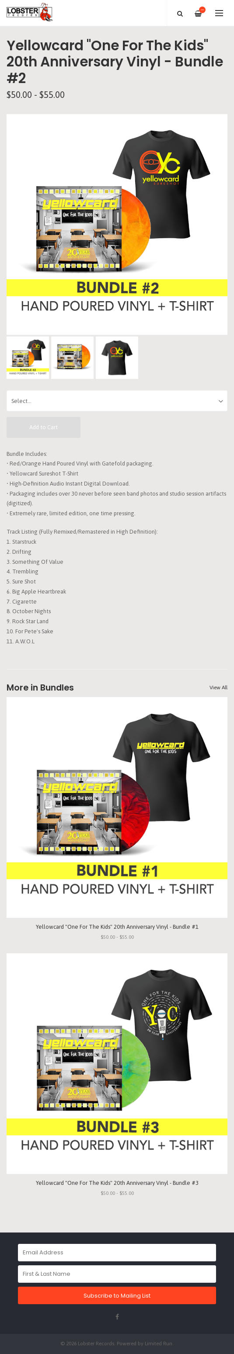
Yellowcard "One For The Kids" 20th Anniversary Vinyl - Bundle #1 (117, 926)
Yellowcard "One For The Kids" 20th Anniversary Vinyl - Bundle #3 (117, 1183)
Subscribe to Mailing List (117, 1296)
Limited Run (158, 1343)
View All (218, 687)
